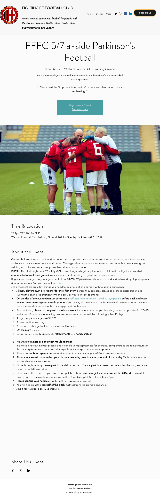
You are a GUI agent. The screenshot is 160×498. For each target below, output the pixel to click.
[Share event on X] (20, 470)
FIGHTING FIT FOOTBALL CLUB (47, 7)
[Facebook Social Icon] (125, 13)
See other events (80, 109)
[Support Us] (145, 12)
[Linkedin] (130, 13)
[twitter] (115, 13)
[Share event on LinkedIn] (28, 470)
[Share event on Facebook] (12, 470)
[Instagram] (120, 13)
